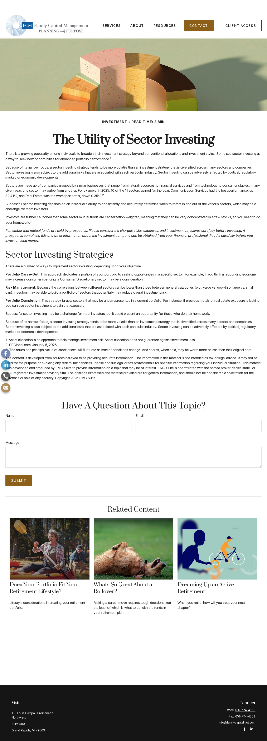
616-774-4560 (245, 697)
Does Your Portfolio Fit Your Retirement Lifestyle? (44, 576)
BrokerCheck (178, 735)
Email (140, 403)
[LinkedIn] (5, 365)
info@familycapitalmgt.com (237, 710)
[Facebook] (5, 353)
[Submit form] (18, 468)
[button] (111, 13)
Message (12, 430)
